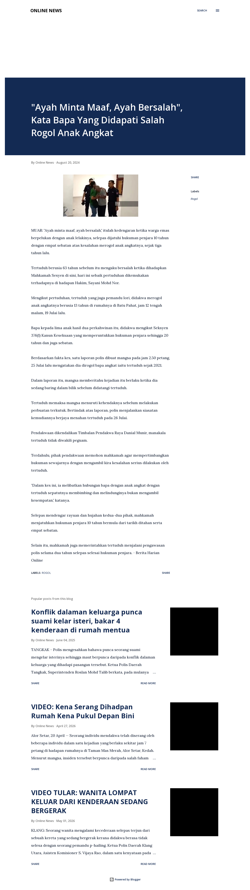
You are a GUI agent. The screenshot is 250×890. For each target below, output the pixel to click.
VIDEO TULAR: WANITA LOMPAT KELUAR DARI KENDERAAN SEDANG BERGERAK (89, 801)
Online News (46, 10)
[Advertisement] (125, 49)
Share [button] (195, 177)
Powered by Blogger (125, 879)
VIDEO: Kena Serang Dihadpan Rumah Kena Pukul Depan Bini (82, 711)
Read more (148, 683)
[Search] (202, 10)
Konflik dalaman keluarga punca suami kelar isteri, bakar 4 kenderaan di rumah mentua (86, 621)
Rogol (194, 198)
